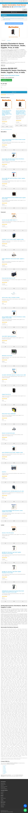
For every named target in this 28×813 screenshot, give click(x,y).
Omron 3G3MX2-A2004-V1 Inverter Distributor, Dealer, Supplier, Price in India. (14, 317)
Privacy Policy (3, 787)
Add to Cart (14, 92)
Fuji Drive (4, 471)
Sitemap (4, 770)
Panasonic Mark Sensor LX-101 (8, 278)
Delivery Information (4, 786)
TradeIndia (4, 772)
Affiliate (2, 799)
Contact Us (2, 791)
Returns (2, 792)
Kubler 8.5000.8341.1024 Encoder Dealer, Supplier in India (13, 259)
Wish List (2, 805)
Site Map (2, 794)
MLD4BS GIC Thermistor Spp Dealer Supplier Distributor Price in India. (11, 572)
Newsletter (2, 806)
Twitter (4, 766)
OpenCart (6, 810)
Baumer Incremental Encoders (8, 433)
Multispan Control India (7, 355)
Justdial (4, 773)
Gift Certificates (3, 798)
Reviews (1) (9, 40)
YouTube (4, 769)
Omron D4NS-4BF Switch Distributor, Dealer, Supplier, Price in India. (13, 179)
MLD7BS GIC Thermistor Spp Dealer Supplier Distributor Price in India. (11, 553)
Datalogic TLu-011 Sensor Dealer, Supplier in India (12, 239)
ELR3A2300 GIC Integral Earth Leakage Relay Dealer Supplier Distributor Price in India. (13, 591)
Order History (3, 804)
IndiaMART (4, 771)
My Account (2, 803)
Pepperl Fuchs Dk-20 (6, 394)
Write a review (12, 94)
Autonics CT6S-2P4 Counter (8, 532)
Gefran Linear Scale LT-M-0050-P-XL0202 (10, 297)
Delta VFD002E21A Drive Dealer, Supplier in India (12, 452)
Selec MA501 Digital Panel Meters (9, 336)
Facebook (4, 765)
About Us (2, 785)
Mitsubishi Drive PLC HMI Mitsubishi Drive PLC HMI (13, 491)
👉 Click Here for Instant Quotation (14, 23)
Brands (2, 797)
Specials (2, 800)
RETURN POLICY (3, 784)
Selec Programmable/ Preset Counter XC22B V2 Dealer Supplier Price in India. (13, 140)
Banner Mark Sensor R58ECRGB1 (9, 413)
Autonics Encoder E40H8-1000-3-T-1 (9, 219)
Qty (1, 87)
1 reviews (7, 94)
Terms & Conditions (4, 788)
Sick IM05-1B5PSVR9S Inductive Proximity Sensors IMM (14, 374)
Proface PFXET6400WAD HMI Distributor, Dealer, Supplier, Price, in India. (12, 511)
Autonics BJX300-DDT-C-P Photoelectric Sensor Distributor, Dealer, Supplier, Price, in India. (7, 113)
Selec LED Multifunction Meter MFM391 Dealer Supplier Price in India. (14, 198)
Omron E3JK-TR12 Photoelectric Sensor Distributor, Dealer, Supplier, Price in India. (13, 159)
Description (3, 40)
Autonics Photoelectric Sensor (11, 75)
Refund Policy (3, 783)
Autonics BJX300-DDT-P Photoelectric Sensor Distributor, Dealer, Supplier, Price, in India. (21, 112)
